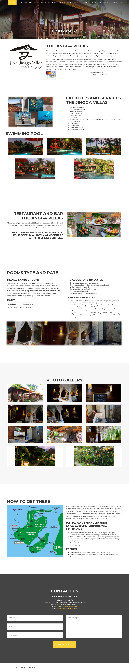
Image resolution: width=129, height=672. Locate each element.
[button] (9, 19)
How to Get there (100, 5)
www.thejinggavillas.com (68, 608)
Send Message (64, 644)
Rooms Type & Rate (69, 5)
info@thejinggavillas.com (67, 606)
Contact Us (116, 5)
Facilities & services (27, 5)
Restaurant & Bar (49, 5)
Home (12, 5)
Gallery (84, 5)
